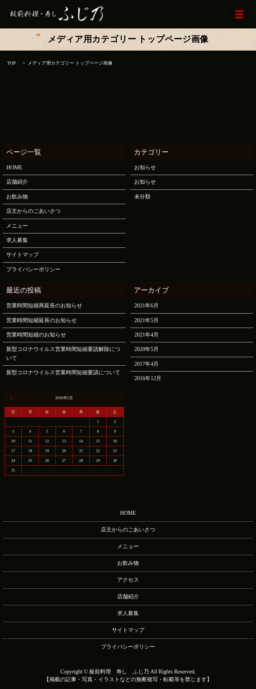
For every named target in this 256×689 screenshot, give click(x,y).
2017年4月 (146, 364)
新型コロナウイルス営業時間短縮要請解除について (63, 353)
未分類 (142, 197)
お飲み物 (17, 197)
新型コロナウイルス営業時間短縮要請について (63, 372)
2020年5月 (146, 349)
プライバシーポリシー (33, 269)
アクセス (128, 580)
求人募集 (17, 240)
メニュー (17, 226)
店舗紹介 (17, 182)
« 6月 (12, 397)
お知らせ (145, 167)
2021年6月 (146, 306)
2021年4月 (146, 335)
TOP (11, 63)
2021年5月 (146, 320)
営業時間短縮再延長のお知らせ (44, 306)
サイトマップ (22, 255)
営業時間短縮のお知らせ (36, 335)
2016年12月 (147, 378)
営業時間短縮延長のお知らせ (41, 320)
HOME (14, 167)
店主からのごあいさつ (33, 211)
